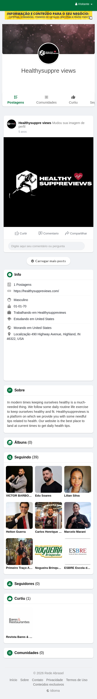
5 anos (22, 131)
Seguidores (24, 584)
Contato (37, 680)
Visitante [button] (83, 4)
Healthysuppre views (48, 70)
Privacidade (54, 680)
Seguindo (22, 457)
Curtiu (19, 598)
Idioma (53, 690)
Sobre (24, 680)
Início (13, 680)
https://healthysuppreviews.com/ (36, 291)
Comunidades (26, 653)
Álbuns (20, 442)
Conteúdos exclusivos (48, 684)
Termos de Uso (76, 680)
